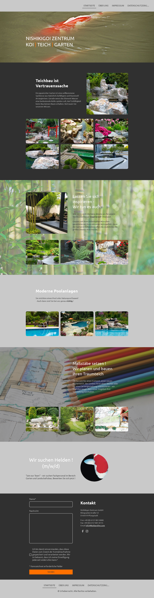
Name (32, 499)
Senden (51, 572)
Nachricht (34, 511)
